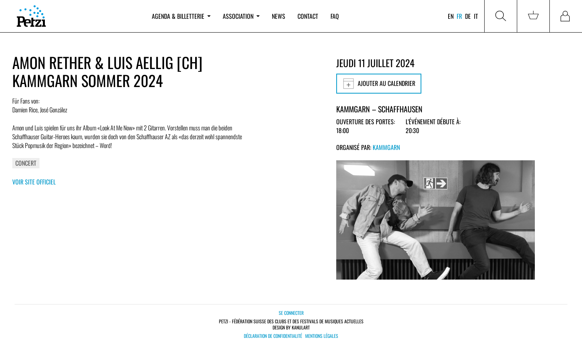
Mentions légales (321, 336)
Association (241, 16)
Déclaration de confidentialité (273, 336)
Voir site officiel (34, 181)
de (468, 16)
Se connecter (291, 312)
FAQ (334, 16)
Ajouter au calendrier (378, 83)
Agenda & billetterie (181, 16)
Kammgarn (386, 147)
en (451, 16)
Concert (25, 163)
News (278, 16)
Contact (308, 16)
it (476, 16)
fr (459, 16)
